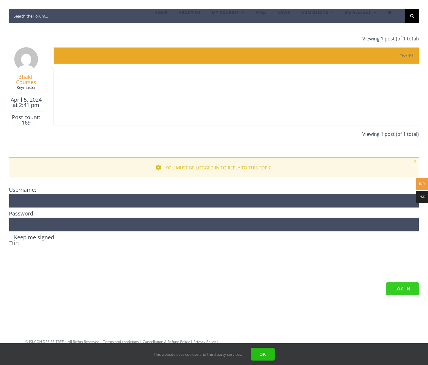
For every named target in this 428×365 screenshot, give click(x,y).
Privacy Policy (204, 341)
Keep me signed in (34, 240)
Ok (262, 354)
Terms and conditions (121, 341)
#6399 (406, 55)
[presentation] (54, 264)
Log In (402, 289)
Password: (22, 213)
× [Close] (415, 161)
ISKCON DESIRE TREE (46, 341)
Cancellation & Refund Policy (166, 341)
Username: (22, 189)
